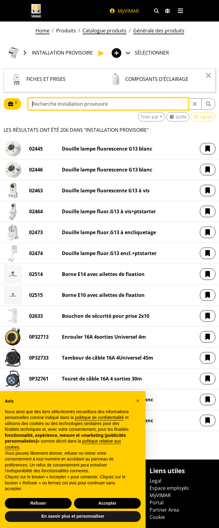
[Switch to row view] (203, 116)
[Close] (208, 75)
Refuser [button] (38, 503)
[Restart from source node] (195, 104)
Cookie (157, 517)
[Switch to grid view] (177, 116)
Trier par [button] (150, 117)
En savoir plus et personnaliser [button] (72, 516)
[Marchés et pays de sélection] (167, 11)
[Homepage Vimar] (36, 10)
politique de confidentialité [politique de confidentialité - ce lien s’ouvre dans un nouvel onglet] (99, 417)
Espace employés (169, 488)
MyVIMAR (124, 11)
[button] (207, 148)
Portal (156, 502)
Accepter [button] (107, 503)
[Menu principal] (180, 11)
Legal (155, 480)
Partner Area (164, 509)
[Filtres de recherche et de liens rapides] (156, 11)
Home (42, 30)
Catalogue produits (104, 30)
